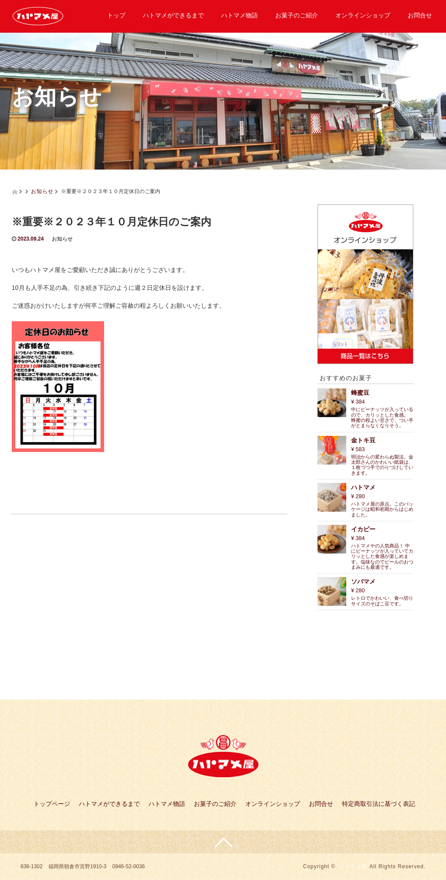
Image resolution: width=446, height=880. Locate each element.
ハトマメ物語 (239, 15)
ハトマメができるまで (173, 15)
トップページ (52, 803)
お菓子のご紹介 (296, 15)
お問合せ (420, 15)
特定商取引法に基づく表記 (378, 803)
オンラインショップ (362, 15)
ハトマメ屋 (353, 866)
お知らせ (42, 191)
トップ (116, 15)
